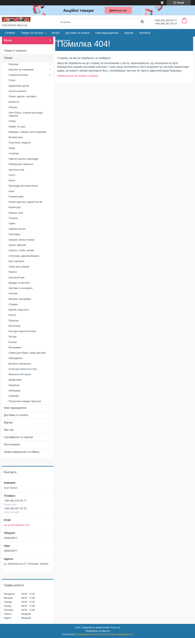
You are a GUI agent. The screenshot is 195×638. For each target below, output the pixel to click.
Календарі (14, 390)
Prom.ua (115, 627)
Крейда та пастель (19, 282)
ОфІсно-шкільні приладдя (23, 158)
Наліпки (13, 293)
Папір (12, 148)
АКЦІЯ (55, 32)
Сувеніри (14, 395)
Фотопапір (14, 325)
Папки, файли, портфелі (22, 96)
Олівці (12, 121)
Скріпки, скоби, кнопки (21, 250)
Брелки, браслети (19, 309)
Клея (11, 191)
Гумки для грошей (19, 266)
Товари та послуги (32, 32)
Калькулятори (16, 277)
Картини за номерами (21, 69)
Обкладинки (15, 358)
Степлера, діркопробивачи (24, 255)
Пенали (13, 107)
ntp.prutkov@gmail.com (17, 525)
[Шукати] (142, 22)
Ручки (12, 80)
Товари (8, 57)
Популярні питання (58, 40)
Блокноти (14, 101)
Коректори (15, 207)
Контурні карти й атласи (22, 331)
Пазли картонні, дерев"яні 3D (25, 201)
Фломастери (16, 137)
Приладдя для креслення (23, 185)
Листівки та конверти (21, 288)
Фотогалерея (12, 444)
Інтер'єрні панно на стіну (23, 369)
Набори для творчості (21, 164)
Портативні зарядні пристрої (25, 401)
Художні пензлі (17, 228)
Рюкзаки (13, 64)
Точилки (13, 218)
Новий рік (14, 385)
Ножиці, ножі (16, 212)
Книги (12, 180)
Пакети (13, 271)
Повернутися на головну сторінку (77, 75)
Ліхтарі (12, 336)
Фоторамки (15, 347)
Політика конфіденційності (119, 634)
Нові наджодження (106, 32)
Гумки (12, 223)
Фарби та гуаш (17, 126)
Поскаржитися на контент (89, 634)
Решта (12, 315)
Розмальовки (16, 196)
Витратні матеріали (20, 363)
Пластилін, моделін (20, 142)
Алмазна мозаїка (18, 74)
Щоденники (15, 379)
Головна (10, 32)
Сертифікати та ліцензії (18, 437)
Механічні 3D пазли (20, 374)
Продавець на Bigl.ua (97, 630)
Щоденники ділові (19, 85)
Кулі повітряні (16, 261)
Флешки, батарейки (20, 299)
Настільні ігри (16, 169)
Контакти (144, 32)
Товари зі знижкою (15, 50)
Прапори (14, 320)
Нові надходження (15, 407)
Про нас (9, 429)
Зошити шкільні (17, 91)
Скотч (12, 175)
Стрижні (13, 304)
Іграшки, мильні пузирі (21, 239)
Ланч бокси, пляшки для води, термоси (26, 114)
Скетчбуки (14, 234)
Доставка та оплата (77, 32)
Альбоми (14, 153)
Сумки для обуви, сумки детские (27, 352)
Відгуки (129, 32)
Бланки (13, 342)
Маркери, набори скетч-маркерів (27, 131)
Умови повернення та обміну (21, 451)
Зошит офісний (17, 245)
